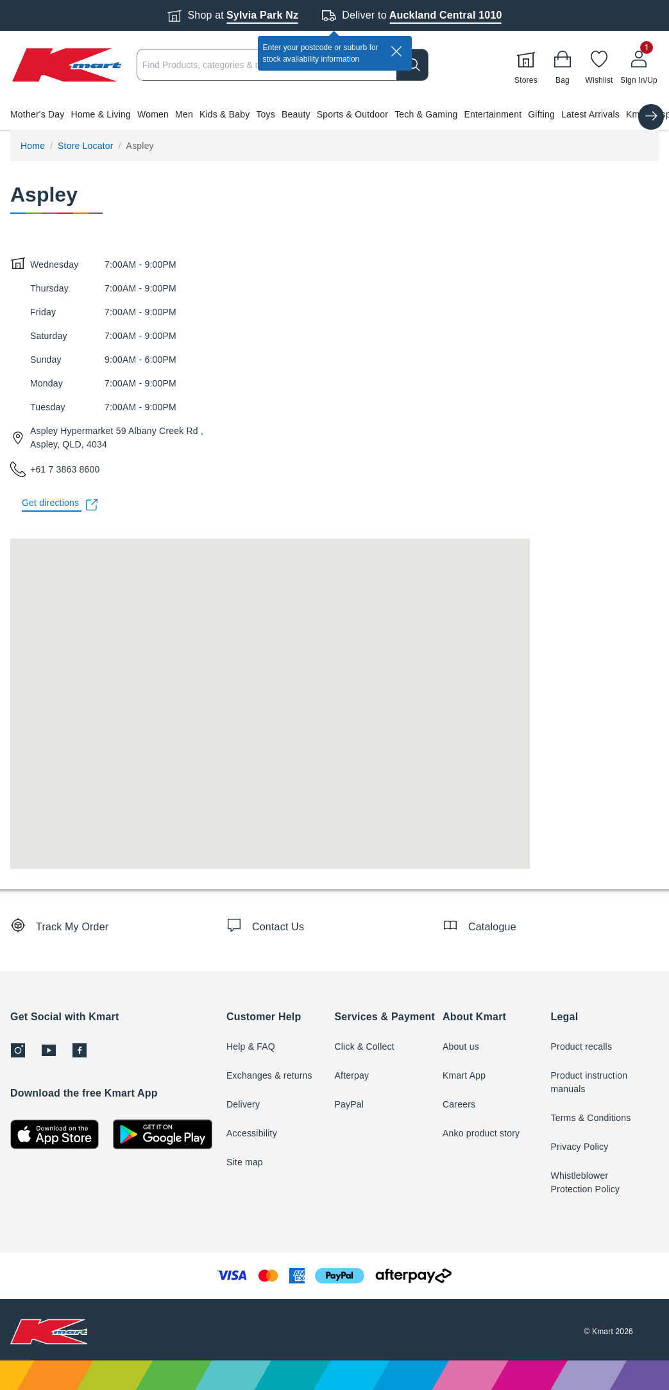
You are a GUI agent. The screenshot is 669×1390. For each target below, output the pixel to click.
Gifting (541, 114)
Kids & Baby (224, 114)
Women (153, 114)
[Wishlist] (599, 64)
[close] (396, 51)
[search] (412, 65)
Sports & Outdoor (352, 114)
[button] (334, 114)
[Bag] (562, 64)
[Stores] (526, 64)
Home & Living (101, 114)
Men (184, 114)
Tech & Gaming (425, 114)
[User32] (639, 64)
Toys (265, 114)
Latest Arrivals (590, 114)
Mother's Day (37, 114)
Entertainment (492, 114)
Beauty (296, 114)
